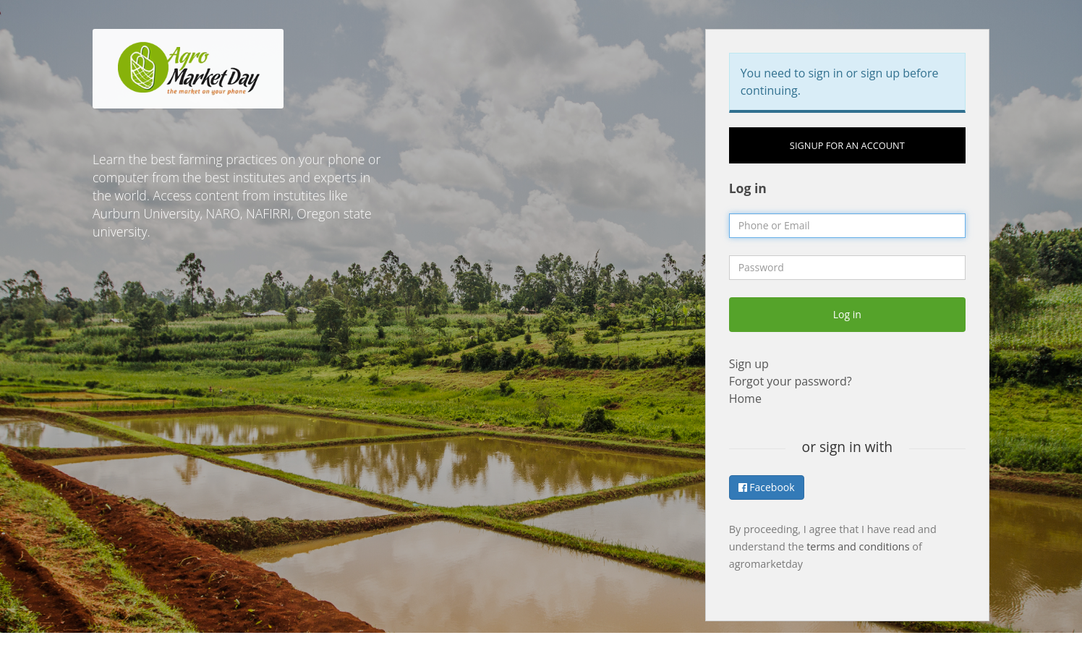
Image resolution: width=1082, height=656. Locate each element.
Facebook (766, 487)
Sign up (749, 364)
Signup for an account (847, 145)
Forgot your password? (790, 381)
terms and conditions (857, 546)
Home (745, 398)
